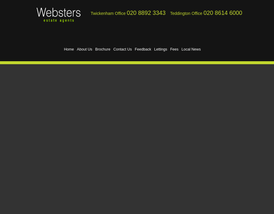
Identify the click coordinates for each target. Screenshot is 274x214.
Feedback (143, 49)
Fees (174, 49)
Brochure (102, 49)
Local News (191, 49)
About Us (84, 49)
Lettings (160, 49)
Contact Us (122, 49)
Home (69, 49)
